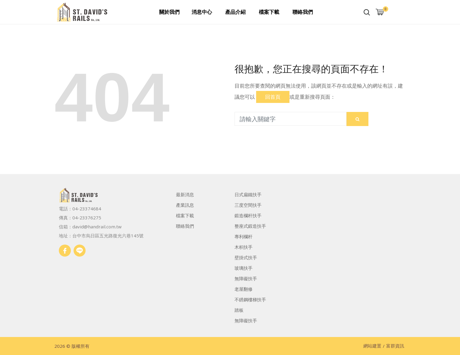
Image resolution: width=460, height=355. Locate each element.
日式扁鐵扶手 (248, 194)
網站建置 (372, 346)
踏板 (239, 310)
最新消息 (185, 194)
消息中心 (202, 11)
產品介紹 (235, 11)
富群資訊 (395, 346)
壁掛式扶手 (246, 257)
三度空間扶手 (248, 205)
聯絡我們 (302, 11)
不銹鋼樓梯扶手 (250, 299)
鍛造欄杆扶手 (248, 215)
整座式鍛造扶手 (250, 226)
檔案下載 (269, 11)
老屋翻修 (244, 289)
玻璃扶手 (244, 268)
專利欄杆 (244, 236)
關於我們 (169, 11)
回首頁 (272, 96)
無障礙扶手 (246, 278)
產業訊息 (185, 205)
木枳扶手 (244, 247)
